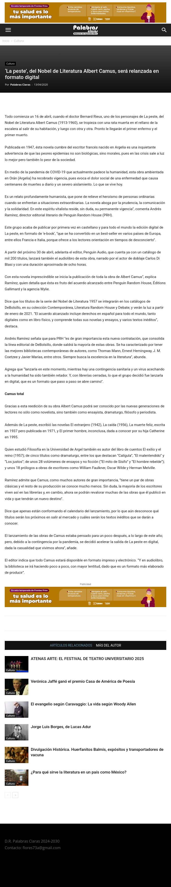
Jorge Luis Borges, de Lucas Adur (61, 726)
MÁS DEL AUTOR (108, 645)
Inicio (5, 41)
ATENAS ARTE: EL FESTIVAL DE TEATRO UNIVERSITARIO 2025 (87, 658)
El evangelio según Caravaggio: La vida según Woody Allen (83, 704)
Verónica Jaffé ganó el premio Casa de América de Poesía (83, 681)
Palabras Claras (20, 84)
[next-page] (15, 795)
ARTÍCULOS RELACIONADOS (71, 645)
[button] (8, 30)
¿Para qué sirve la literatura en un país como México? (78, 772)
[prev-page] (8, 795)
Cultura (19, 41)
